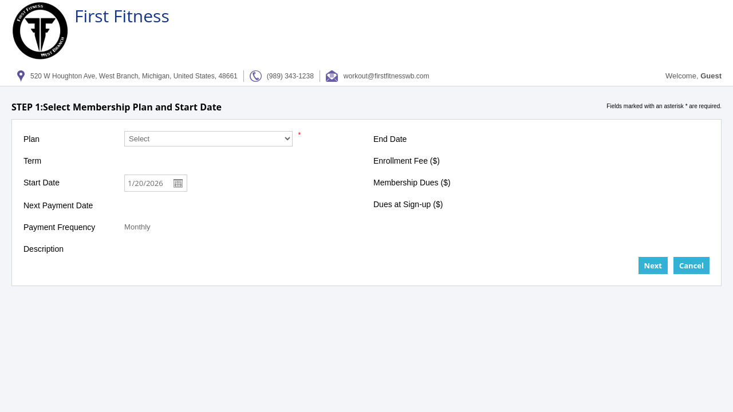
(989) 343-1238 (290, 76)
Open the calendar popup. (179, 183)
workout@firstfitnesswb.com (386, 76)
